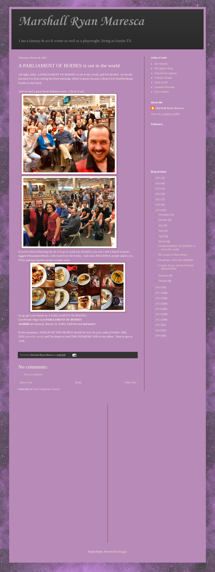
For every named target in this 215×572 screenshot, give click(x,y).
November (165, 214)
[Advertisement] (129, 473)
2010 (158, 330)
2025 (158, 177)
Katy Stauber (161, 91)
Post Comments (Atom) (46, 389)
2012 (158, 319)
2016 (158, 298)
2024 (158, 183)
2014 (158, 308)
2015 (158, 303)
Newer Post (25, 382)
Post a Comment (33, 374)
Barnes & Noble (55, 324)
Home (78, 382)
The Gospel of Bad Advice (172, 254)
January (163, 280)
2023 (158, 188)
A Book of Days (163, 77)
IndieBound (74, 324)
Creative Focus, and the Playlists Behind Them (176, 267)
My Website (161, 63)
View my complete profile (165, 114)
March (162, 241)
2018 (158, 287)
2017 (158, 292)
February (164, 275)
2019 (158, 210)
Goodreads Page (28, 319)
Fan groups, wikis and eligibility (176, 260)
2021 (158, 199)
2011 (158, 324)
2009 (158, 335)
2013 (158, 314)
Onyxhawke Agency (165, 73)
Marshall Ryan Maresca (81, 21)
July (161, 225)
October (163, 220)
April (162, 236)
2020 (158, 204)
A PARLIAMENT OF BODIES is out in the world (176, 247)
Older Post (130, 382)
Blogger (122, 551)
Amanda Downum (164, 87)
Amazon (39, 324)
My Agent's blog (163, 68)
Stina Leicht (161, 82)
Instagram (63, 251)
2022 (158, 193)
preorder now (34, 336)
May (161, 230)
